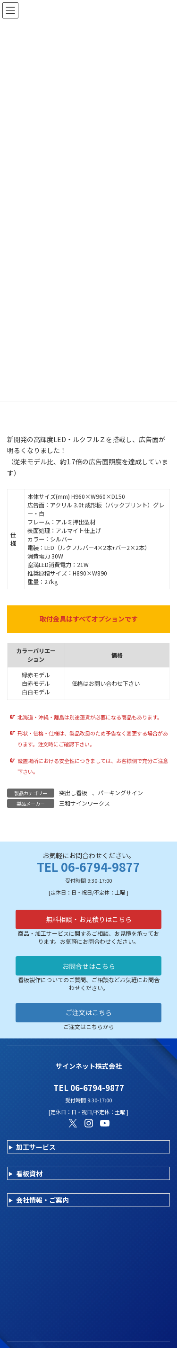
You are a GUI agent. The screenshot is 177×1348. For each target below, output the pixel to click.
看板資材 (29, 1173)
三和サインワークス (84, 803)
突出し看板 (73, 793)
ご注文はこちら (89, 1012)
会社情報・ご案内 (42, 1200)
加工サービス (36, 1147)
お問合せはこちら (88, 966)
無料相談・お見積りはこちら (89, 919)
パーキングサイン (120, 793)
